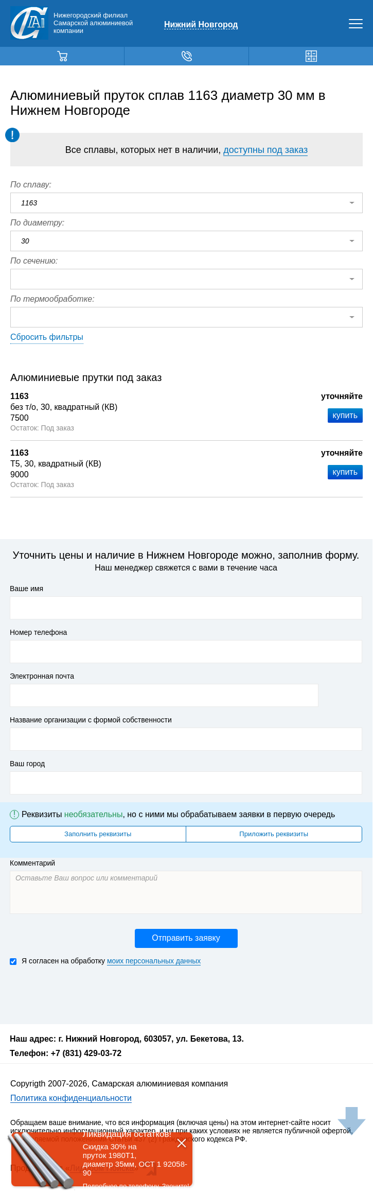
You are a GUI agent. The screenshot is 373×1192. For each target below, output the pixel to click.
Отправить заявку (186, 938)
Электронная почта (42, 676)
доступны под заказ (265, 150)
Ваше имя (26, 588)
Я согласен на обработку (105, 961)
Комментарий (32, 863)
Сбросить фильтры (46, 337)
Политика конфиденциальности (71, 1098)
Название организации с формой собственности (91, 720)
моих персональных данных (154, 961)
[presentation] (88, 994)
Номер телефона (38, 632)
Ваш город (27, 763)
